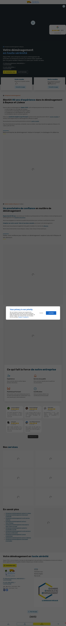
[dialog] (33, 313)
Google (20, 317)
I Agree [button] (51, 313)
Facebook (25, 317)
